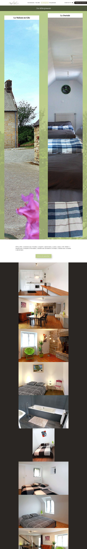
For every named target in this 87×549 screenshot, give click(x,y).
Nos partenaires (52, 2)
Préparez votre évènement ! (81, 2)
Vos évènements (31, 2)
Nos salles (38, 2)
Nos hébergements (45, 2)
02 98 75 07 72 (68, 2)
